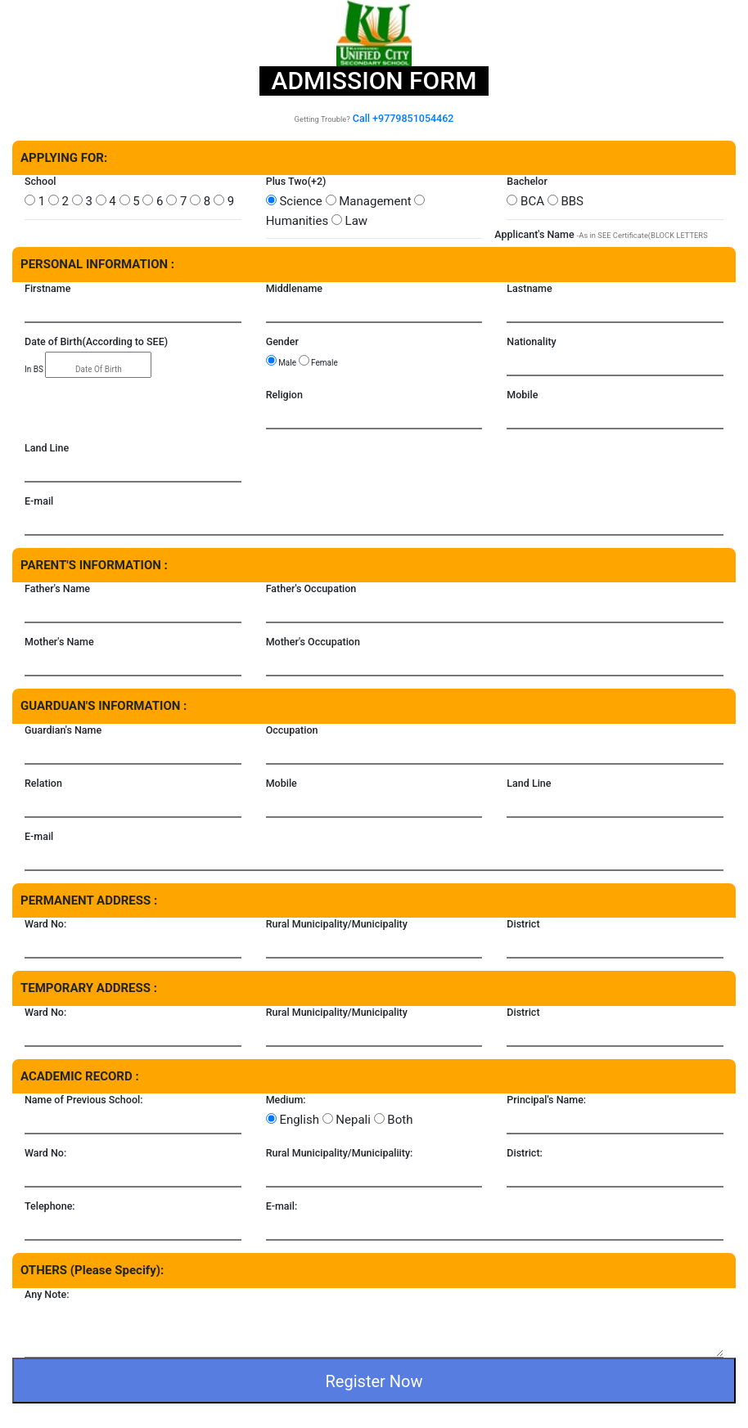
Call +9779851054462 (403, 118)
